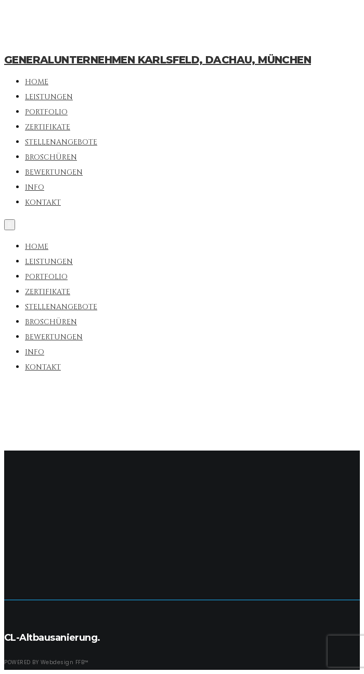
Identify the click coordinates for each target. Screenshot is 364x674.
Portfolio (46, 277)
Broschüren (51, 322)
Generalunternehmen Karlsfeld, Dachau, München (157, 60)
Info (34, 352)
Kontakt (43, 367)
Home (36, 247)
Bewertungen (54, 337)
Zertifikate (47, 292)
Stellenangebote (61, 307)
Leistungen (49, 262)
